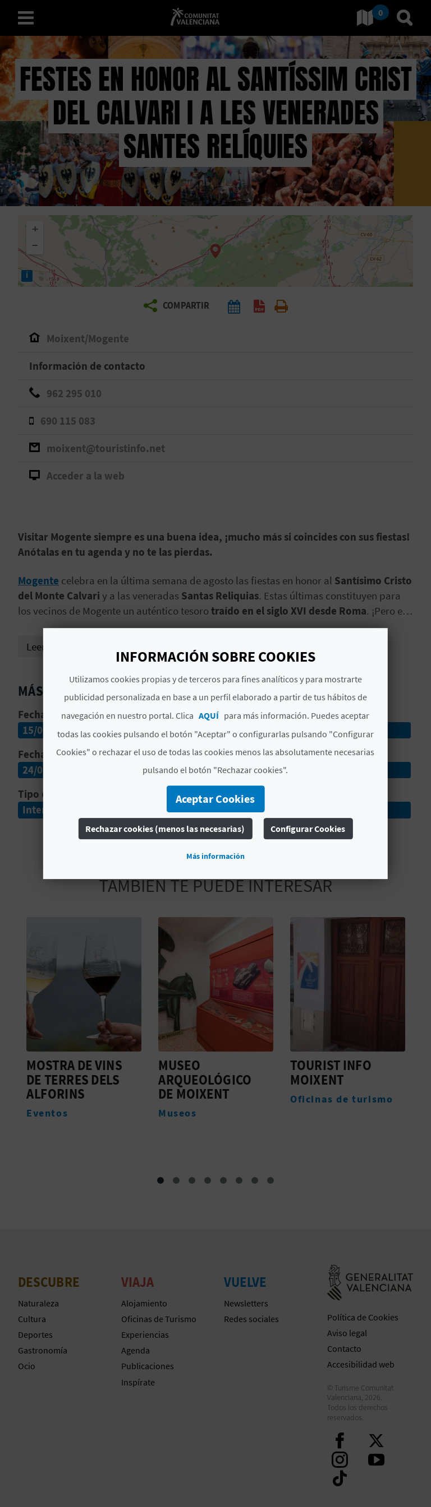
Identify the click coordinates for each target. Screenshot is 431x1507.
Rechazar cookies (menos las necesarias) (165, 828)
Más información (215, 856)
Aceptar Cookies (215, 799)
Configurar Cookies (307, 828)
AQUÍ (209, 715)
